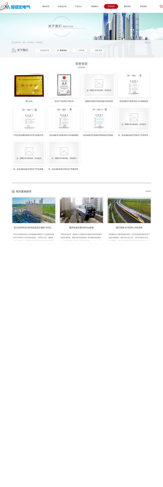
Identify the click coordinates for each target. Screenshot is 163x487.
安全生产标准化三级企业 (64, 101)
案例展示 (94, 6)
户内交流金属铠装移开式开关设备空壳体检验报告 (29, 135)
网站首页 (45, 6)
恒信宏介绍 (62, 6)
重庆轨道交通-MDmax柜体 (81, 227)
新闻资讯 (127, 6)
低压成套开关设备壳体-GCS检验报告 (133, 101)
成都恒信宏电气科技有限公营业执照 (99, 101)
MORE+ (148, 191)
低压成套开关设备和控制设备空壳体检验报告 (99, 135)
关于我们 (30, 42)
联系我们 (143, 6)
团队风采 (98, 51)
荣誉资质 (111, 6)
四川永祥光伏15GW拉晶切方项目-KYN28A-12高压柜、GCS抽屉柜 (35, 227)
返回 (147, 42)
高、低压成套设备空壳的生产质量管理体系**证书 (64, 169)
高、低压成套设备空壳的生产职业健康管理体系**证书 (29, 169)
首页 (24, 42)
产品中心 (78, 6)
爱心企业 (29, 101)
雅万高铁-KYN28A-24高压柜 (129, 227)
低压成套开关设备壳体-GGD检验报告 (63, 135)
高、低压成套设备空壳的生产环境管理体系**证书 (134, 135)
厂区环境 (80, 51)
